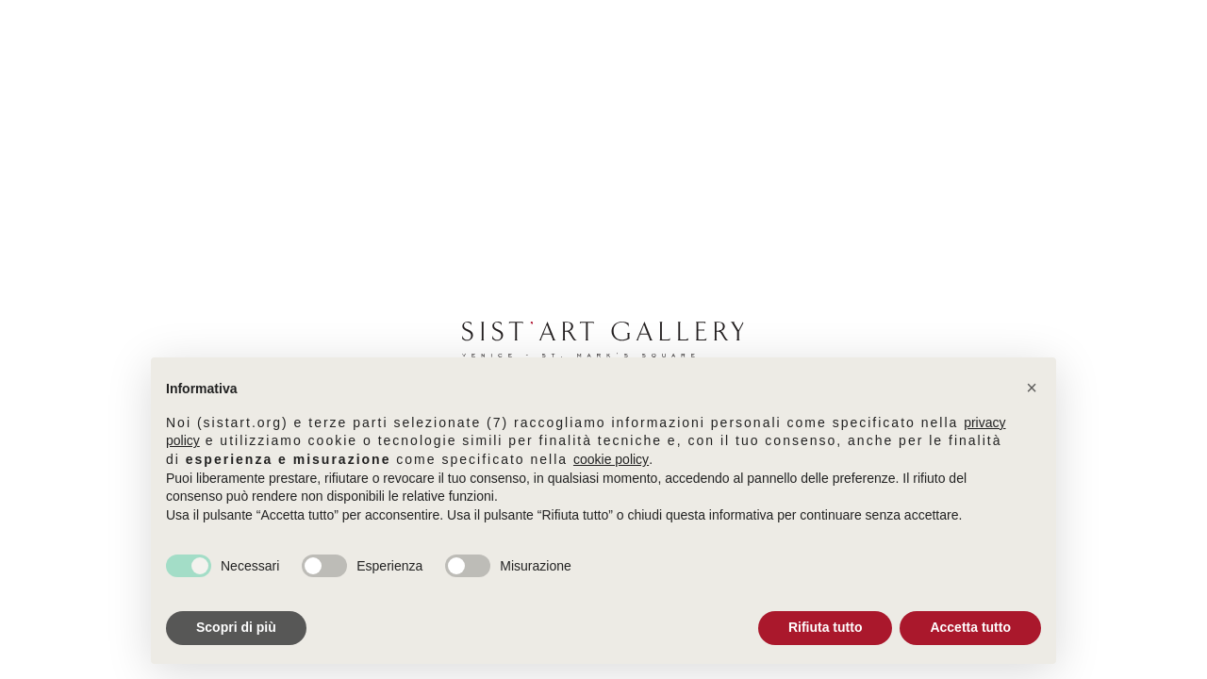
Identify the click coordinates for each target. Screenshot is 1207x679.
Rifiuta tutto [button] (825, 627)
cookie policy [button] (611, 459)
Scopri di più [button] (236, 627)
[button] (1032, 388)
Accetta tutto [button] (970, 627)
